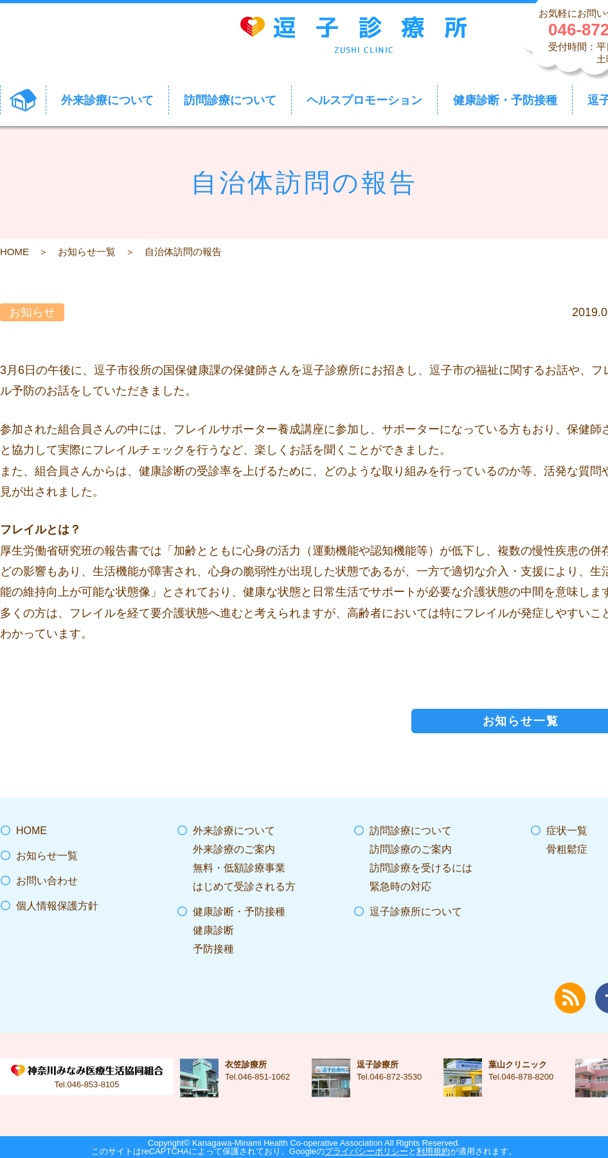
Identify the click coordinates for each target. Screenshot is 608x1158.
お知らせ (32, 312)
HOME (14, 251)
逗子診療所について (416, 911)
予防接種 (213, 948)
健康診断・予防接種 (239, 911)
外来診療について (234, 830)
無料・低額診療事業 (239, 867)
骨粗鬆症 (566, 849)
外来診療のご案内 (234, 849)
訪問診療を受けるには (421, 867)
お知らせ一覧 (87, 251)
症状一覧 (566, 830)
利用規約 (433, 1151)
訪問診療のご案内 (411, 849)
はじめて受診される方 (244, 886)
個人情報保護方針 (57, 905)
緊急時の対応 (400, 886)
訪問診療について (411, 830)
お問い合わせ (47, 880)
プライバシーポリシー (366, 1151)
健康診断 (213, 930)
